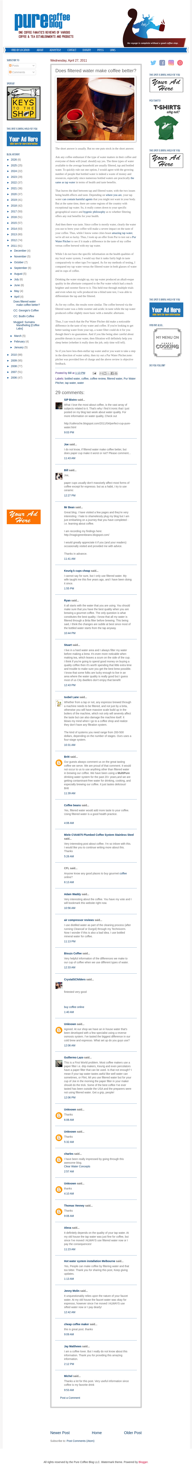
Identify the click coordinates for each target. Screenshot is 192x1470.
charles (68, 1153)
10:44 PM (69, 633)
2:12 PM (69, 1364)
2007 (14, 372)
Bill (66, 470)
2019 (14, 199)
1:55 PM (69, 588)
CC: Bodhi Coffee (23, 316)
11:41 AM (69, 558)
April (17, 296)
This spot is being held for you (22, 128)
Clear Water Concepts (77, 1166)
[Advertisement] (96, 1419)
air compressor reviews (79, 920)
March (18, 335)
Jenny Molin (72, 1290)
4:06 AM (69, 823)
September (21, 268)
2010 (14, 354)
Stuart (68, 645)
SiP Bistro (70, 399)
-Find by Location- (20, 50)
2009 (14, 360)
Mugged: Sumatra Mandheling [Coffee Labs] (26, 325)
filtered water (114, 378)
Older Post (133, 1433)
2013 (14, 234)
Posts (14, 65)
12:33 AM (69, 967)
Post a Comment (70, 1397)
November (20, 256)
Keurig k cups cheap (77, 570)
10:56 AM (69, 908)
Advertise (55, 50)
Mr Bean (69, 507)
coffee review (97, 378)
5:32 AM (69, 1142)
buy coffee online (74, 1007)
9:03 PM (69, 432)
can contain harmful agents (77, 199)
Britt (66, 756)
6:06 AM (69, 1119)
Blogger (143, 1462)
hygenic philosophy (94, 211)
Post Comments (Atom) (80, 1441)
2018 (14, 205)
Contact (71, 50)
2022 (14, 182)
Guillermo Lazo (73, 1057)
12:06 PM (69, 1097)
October (19, 262)
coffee (84, 378)
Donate (87, 50)
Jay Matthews (72, 1346)
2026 (14, 159)
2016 (14, 217)
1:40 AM (69, 1012)
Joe (66, 444)
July (17, 279)
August (18, 273)
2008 (14, 366)
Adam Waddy (72, 894)
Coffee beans (72, 805)
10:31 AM (69, 745)
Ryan (67, 600)
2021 (14, 188)
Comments (17, 72)
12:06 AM (69, 1045)
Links (113, 50)
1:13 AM (69, 1278)
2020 (14, 194)
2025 (14, 165)
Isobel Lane (71, 697)
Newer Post (60, 1433)
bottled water (72, 378)
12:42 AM (69, 1312)
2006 (14, 377)
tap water (70, 382)
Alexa (67, 1227)
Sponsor (11, 83)
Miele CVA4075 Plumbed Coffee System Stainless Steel (99, 834)
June (17, 285)
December (20, 250)
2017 (14, 211)
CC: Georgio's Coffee (26, 310)
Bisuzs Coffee (73, 953)
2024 (14, 171)
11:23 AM (69, 1249)
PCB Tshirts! (155, 100)
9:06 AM (69, 1216)
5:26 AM (69, 856)
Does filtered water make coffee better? (26, 303)
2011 (14, 245)
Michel (68, 1376)
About (40, 50)
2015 (14, 223)
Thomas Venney (74, 1205)
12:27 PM (69, 495)
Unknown (70, 1024)
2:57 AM (69, 1171)
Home (97, 1433)
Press (100, 50)
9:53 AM (69, 1390)
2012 (14, 240)
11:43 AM (69, 458)
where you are (114, 194)
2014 (14, 228)
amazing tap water (122, 233)
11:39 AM (69, 793)
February (20, 341)
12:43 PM (69, 685)
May (17, 291)
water (80, 382)
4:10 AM (69, 1193)
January (19, 347)
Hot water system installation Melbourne (89, 1261)
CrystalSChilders (75, 979)
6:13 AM (69, 882)
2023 (14, 176)
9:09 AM (69, 1334)
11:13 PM (69, 941)
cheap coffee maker (76, 1324)
